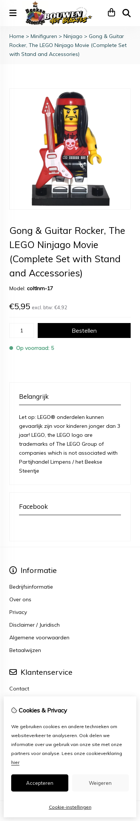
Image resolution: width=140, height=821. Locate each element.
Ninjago (73, 36)
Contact (19, 688)
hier (15, 762)
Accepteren (39, 783)
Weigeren (100, 783)
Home (16, 36)
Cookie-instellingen (70, 807)
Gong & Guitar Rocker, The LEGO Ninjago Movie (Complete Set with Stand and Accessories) (68, 45)
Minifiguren (44, 36)
